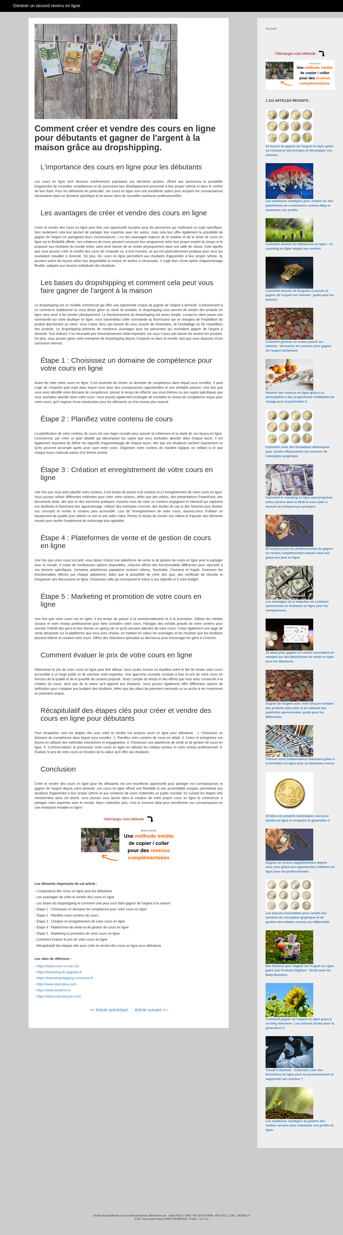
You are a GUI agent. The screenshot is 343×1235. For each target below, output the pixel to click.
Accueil (271, 28)
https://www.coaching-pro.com (59, 996)
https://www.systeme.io (54, 990)
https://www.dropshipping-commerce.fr (65, 978)
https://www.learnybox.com (56, 984)
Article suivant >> (151, 1010)
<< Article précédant (109, 1010)
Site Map (203, 1219)
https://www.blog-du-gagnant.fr (59, 972)
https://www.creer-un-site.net (58, 966)
